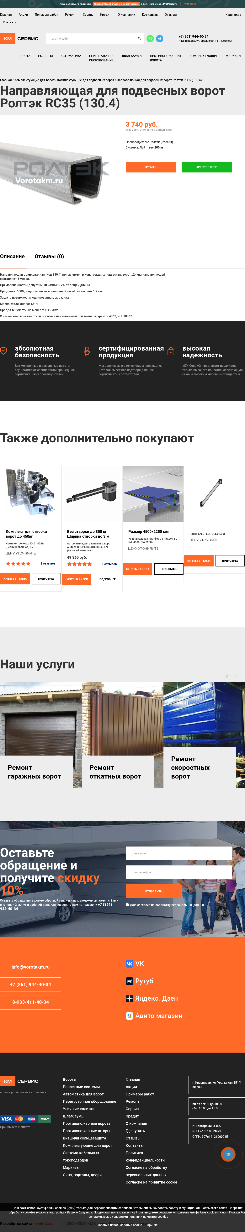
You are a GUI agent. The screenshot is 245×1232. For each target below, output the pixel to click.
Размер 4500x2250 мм (148, 531)
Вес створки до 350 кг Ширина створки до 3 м (88, 534)
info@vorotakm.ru (31, 967)
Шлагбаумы (132, 56)
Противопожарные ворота (166, 58)
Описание (12, 256)
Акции (23, 14)
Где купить (150, 14)
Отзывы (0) (49, 256)
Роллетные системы (81, 1086)
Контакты (10, 22)
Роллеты (45, 56)
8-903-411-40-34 (30, 1002)
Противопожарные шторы (86, 1130)
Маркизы (233, 56)
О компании (126, 14)
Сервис (88, 14)
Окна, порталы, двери (82, 1175)
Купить (150, 167)
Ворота (24, 56)
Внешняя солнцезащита (84, 1138)
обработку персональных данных (180, 905)
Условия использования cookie (119, 1225)
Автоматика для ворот (83, 1094)
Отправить (153, 891)
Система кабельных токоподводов (81, 1156)
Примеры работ (46, 14)
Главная (6, 14)
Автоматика (71, 56)
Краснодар (233, 15)
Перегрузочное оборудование (101, 58)
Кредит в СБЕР (206, 167)
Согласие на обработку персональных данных (146, 1171)
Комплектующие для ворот (87, 1145)
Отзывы (171, 14)
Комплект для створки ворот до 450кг (26, 534)
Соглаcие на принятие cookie (151, 1182)
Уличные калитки (78, 1108)
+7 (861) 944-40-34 (193, 36)
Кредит (105, 14)
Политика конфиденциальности (145, 1156)
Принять (153, 1225)
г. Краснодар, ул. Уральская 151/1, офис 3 (205, 40)
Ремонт (70, 14)
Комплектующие (204, 56)
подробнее (46, 578)
